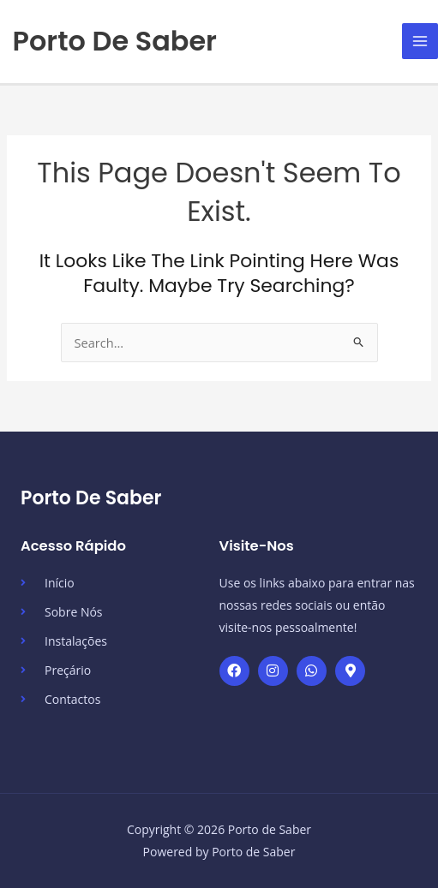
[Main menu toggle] (420, 41)
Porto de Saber (115, 40)
